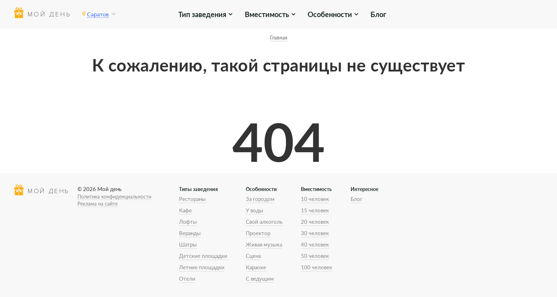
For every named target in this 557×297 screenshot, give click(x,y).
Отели (187, 278)
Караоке (256, 267)
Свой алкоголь (264, 221)
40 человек (315, 244)
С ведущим (260, 278)
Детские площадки (203, 256)
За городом (260, 199)
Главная (278, 38)
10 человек (315, 199)
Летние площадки (202, 267)
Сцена (253, 256)
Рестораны (192, 199)
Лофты (188, 221)
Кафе (185, 210)
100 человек (316, 267)
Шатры (188, 244)
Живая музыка (264, 244)
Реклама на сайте (97, 204)
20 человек (315, 221)
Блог (378, 14)
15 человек (315, 210)
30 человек (315, 233)
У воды (254, 210)
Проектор (258, 233)
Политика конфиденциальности (114, 196)
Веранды (190, 233)
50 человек (315, 256)
